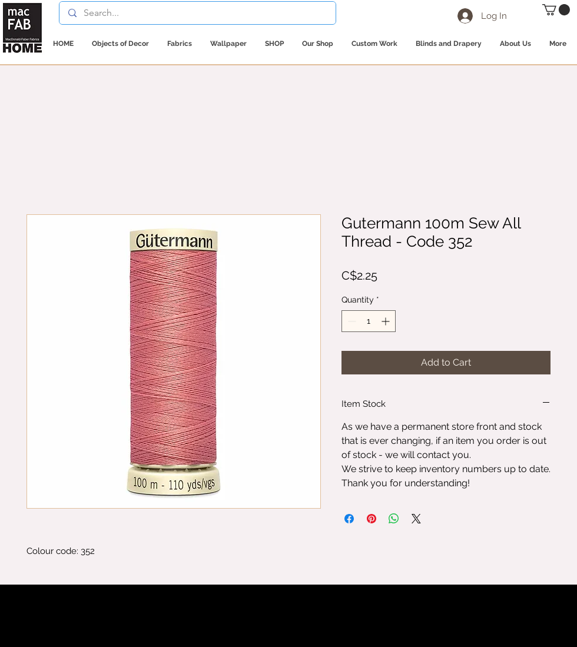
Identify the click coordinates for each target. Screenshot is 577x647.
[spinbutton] (368, 321)
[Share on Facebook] (349, 519)
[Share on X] (416, 519)
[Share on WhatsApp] (394, 519)
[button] (556, 9)
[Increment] (386, 321)
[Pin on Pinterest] (371, 519)
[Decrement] (350, 321)
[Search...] (197, 13)
